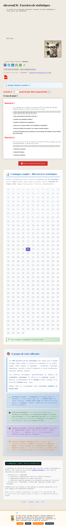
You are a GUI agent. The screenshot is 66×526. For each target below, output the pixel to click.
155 (13, 245)
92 (28, 221)
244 (18, 277)
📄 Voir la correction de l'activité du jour (33, 163)
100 (13, 225)
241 (58, 273)
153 (58, 241)
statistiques (30, 501)
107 (48, 225)
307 (58, 297)
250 (48, 277)
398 (18, 333)
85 (47, 217)
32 (57, 197)
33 (8, 201)
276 (13, 289)
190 (23, 257)
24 (18, 197)
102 (23, 225)
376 (18, 325)
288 (18, 293)
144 (13, 241)
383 (53, 325)
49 (33, 205)
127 (38, 233)
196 (53, 257)
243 (13, 277)
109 (58, 225)
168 (23, 249)
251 (53, 277)
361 (53, 317)
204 (38, 261)
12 (13, 193)
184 (48, 253)
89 (13, 221)
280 (33, 289)
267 (23, 285)
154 (8, 245)
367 (28, 321)
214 (33, 265)
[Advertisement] (33, 24)
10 (57, 189)
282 (43, 289)
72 (37, 213)
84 (42, 217)
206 (48, 261)
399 (23, 333)
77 (8, 217)
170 (33, 249)
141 (53, 237)
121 (8, 233)
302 (33, 297)
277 (18, 289)
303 (38, 297)
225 (33, 269)
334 (28, 309)
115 (33, 229)
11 (8, 193)
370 (43, 321)
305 (48, 297)
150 (43, 241)
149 (38, 241)
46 (18, 205)
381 (43, 325)
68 (18, 213)
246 (28, 277)
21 (57, 193)
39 (37, 201)
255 (18, 281)
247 (33, 277)
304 (43, 297)
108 (53, 225)
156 (18, 245)
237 (38, 273)
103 (28, 225)
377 (23, 325)
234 (23, 273)
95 (42, 221)
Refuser (28, 523)
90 (18, 221)
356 (28, 317)
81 (28, 217)
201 (23, 261)
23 (13, 197)
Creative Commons (38, 470)
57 (18, 209)
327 (48, 305)
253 (8, 281)
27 (33, 197)
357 (33, 317)
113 (23, 229)
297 (8, 297)
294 (48, 293)
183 (43, 253)
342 (13, 313)
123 (18, 233)
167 (18, 249)
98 (57, 221)
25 (23, 197)
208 (58, 261)
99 (8, 225)
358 (38, 317)
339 (53, 309)
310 (18, 301)
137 (33, 237)
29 (42, 197)
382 (48, 325)
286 (8, 293)
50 (37, 205)
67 (13, 213)
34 (13, 201)
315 (43, 301)
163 (53, 245)
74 (47, 213)
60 (33, 209)
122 (13, 233)
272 (48, 285)
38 (33, 201)
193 (38, 257)
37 (28, 201)
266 (18, 285)
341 (8, 313)
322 (23, 305)
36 (23, 201)
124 (23, 233)
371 (48, 321)
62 (42, 209)
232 (13, 273)
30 (47, 197)
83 (37, 217)
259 (38, 281)
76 (57, 213)
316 (48, 301)
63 (47, 209)
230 (58, 269)
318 (58, 301)
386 (13, 329)
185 (53, 253)
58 (23, 209)
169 (28, 249)
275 (8, 289)
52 (47, 205)
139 (43, 237)
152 (53, 241)
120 (58, 229)
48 (28, 205)
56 (13, 209)
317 (53, 301)
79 (18, 217)
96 (47, 221)
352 (8, 317)
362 (58, 317)
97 (52, 221)
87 (57, 217)
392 (43, 329)
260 (43, 281)
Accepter (20, 523)
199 (13, 261)
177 (13, 253)
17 (37, 193)
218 (53, 265)
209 (8, 265)
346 (33, 313)
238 (43, 273)
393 (48, 329)
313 (33, 301)
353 (13, 317)
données (37, 501)
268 (28, 285)
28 (37, 197)
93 (33, 221)
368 (33, 321)
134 (18, 237)
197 (58, 257)
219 (58, 265)
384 (58, 325)
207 (53, 261)
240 (53, 273)
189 (18, 257)
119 (53, 229)
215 (38, 265)
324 (33, 305)
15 (28, 193)
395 (58, 329)
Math (12, 61)
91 (23, 221)
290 (28, 293)
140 (48, 237)
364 (13, 321)
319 (8, 305)
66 (8, 213)
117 (43, 229)
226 (38, 269)
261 (48, 281)
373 (58, 321)
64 (52, 209)
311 (23, 301)
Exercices (17, 61)
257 (28, 281)
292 (38, 293)
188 (13, 257)
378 (28, 325)
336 (38, 309)
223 (23, 269)
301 (28, 297)
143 (8, 241)
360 (48, 317)
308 (8, 301)
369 (38, 321)
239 (48, 273)
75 (52, 213)
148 (33, 241)
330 (8, 309)
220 (8, 269)
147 (28, 241)
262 (53, 281)
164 (58, 245)
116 (38, 229)
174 (53, 249)
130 (53, 233)
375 (13, 325)
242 (8, 277)
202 (28, 261)
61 (37, 209)
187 (8, 257)
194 (43, 257)
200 (18, 261)
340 (58, 309)
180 (28, 253)
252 (58, 277)
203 (33, 261)
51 (42, 205)
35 (18, 201)
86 (52, 217)
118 (48, 229)
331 (13, 309)
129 (48, 233)
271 (43, 285)
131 (58, 233)
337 (43, 309)
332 (18, 309)
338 (48, 309)
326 (43, 305)
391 (38, 329)
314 (38, 301)
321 (18, 305)
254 (13, 281)
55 (8, 209)
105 (38, 225)
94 (37, 221)
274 (58, 285)
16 (33, 193)
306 (53, 297)
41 (47, 201)
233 (18, 273)
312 (28, 301)
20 (52, 193)
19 (47, 193)
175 (58, 249)
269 (33, 285)
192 (33, 257)
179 (23, 253)
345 (28, 313)
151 (48, 241)
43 (57, 201)
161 (43, 245)
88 (8, 221)
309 (13, 301)
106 (43, 225)
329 (58, 305)
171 (38, 249)
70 (28, 213)
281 (38, 289)
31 (52, 197)
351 (58, 313)
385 (8, 329)
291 (33, 293)
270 (38, 285)
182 (38, 253)
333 (23, 309)
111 (13, 229)
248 (38, 277)
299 (18, 297)
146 (23, 241)
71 (33, 213)
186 (58, 253)
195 (48, 257)
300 (23, 297)
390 (33, 329)
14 (23, 193)
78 (13, 217)
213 (28, 265)
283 (48, 289)
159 (33, 245)
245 (23, 277)
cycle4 (42, 501)
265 (13, 285)
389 (28, 329)
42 (52, 201)
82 (33, 217)
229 (53, 269)
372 (53, 321)
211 (18, 265)
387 (18, 329)
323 (28, 305)
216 (43, 265)
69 (23, 213)
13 (18, 193)
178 (18, 253)
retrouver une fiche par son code (40, 72)
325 (38, 305)
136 (28, 237)
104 (33, 225)
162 (48, 245)
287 (13, 293)
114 (28, 229)
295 (53, 293)
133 (13, 237)
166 (13, 249)
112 (18, 229)
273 (53, 285)
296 (58, 293)
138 (38, 237)
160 (38, 245)
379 (33, 325)
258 (33, 281)
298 (13, 297)
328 (53, 305)
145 (18, 241)
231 (8, 273)
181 (33, 253)
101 (18, 225)
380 (38, 325)
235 (28, 273)
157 (23, 245)
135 (23, 237)
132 (8, 237)
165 (8, 249)
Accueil (7, 61)
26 (28, 197)
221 (13, 269)
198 (8, 261)
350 (53, 313)
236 (33, 273)
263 (58, 281)
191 (28, 257)
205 (43, 261)
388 (23, 329)
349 (48, 313)
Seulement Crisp (38, 523)
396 (8, 333)
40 (42, 201)
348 (43, 313)
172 (43, 249)
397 (13, 333)
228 (48, 269)
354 (18, 317)
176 (8, 253)
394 (53, 329)
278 (23, 289)
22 (8, 197)
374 (8, 325)
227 (43, 269)
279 (28, 289)
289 (23, 293)
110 (8, 229)
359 (43, 317)
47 (23, 205)
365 (18, 321)
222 (18, 269)
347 (38, 313)
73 (42, 213)
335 (33, 309)
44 (8, 205)
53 (52, 205)
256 (23, 281)
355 (23, 317)
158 (28, 245)
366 (23, 321)
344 (23, 313)
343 (18, 313)
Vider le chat (49, 523)
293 (43, 293)
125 (28, 233)
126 (33, 233)
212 (23, 265)
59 (28, 209)
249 (43, 277)
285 (58, 289)
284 (53, 289)
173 (48, 249)
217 (48, 265)
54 (57, 205)
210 (13, 265)
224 (28, 269)
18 (42, 193)
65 (57, 209)
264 (8, 285)
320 (13, 305)
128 (43, 233)
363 (8, 321)
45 (13, 205)
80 (23, 217)
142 (58, 237)
